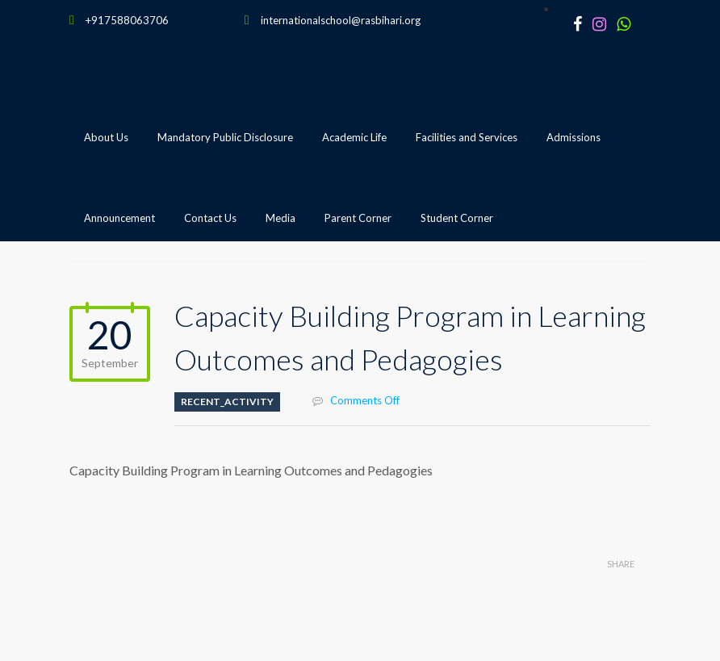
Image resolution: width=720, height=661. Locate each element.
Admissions (573, 137)
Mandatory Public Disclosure (225, 137)
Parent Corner (357, 217)
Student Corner (457, 217)
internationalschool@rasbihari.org (341, 20)
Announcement (119, 217)
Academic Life (354, 137)
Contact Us (210, 217)
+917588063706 (127, 20)
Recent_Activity (227, 401)
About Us (106, 137)
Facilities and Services (466, 137)
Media (280, 217)
